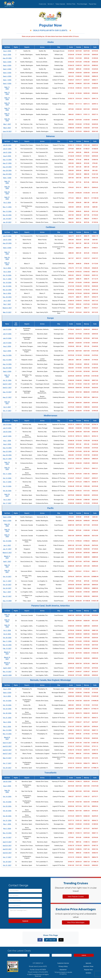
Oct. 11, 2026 (7, 279)
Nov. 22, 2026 (7, 290)
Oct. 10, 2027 (7, 576)
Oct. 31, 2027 (7, 865)
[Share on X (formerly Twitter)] (61, 940)
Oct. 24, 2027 (7, 584)
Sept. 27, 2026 (7, 198)
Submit (25, 921)
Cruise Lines (42, 4)
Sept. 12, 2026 (7, 93)
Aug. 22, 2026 (7, 451)
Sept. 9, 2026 (7, 83)
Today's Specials (60, 4)
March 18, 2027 (7, 658)
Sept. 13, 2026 (7, 376)
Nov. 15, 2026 (7, 211)
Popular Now (92, 4)
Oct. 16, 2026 (7, 796)
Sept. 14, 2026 (7, 98)
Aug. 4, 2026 (7, 351)
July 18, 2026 (7, 424)
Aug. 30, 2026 (7, 174)
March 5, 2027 (7, 552)
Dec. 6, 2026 (7, 293)
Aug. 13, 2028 (7, 601)
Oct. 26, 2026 (7, 491)
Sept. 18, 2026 (7, 104)
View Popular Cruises (76, 896)
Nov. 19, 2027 (7, 671)
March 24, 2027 (7, 663)
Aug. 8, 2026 (7, 156)
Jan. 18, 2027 (7, 219)
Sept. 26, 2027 (7, 571)
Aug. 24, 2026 (7, 167)
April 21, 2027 (7, 384)
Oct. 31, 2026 (7, 380)
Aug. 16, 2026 (7, 355)
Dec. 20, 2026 (7, 297)
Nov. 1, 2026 (7, 824)
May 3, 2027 (7, 128)
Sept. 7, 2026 (7, 80)
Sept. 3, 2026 (7, 62)
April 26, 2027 (7, 853)
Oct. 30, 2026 (7, 637)
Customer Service (63, 963)
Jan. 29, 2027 (7, 222)
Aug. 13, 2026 (7, 159)
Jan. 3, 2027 (7, 300)
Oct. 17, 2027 (7, 411)
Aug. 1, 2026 (7, 440)
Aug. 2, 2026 (7, 51)
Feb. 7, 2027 (7, 304)
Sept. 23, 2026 (7, 525)
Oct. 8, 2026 (7, 634)
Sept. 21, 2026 (7, 114)
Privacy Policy (63, 966)
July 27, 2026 (7, 149)
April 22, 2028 (7, 675)
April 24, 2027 (7, 750)
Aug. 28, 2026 (7, 170)
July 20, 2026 (7, 145)
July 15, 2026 (7, 329)
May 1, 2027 (7, 124)
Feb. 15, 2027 (7, 648)
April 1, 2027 (7, 561)
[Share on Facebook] (40, 940)
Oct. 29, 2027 (7, 768)
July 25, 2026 (7, 432)
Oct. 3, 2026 (7, 272)
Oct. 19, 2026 (7, 486)
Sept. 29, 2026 (7, 626)
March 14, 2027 (7, 557)
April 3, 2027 (7, 668)
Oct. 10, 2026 (7, 275)
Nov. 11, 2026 (7, 207)
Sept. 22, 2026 (7, 468)
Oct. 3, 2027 (7, 407)
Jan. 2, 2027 (7, 545)
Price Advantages (82, 4)
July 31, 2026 (7, 152)
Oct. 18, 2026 (7, 282)
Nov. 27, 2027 (7, 596)
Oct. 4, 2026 (7, 696)
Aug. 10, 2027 (7, 392)
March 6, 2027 (7, 308)
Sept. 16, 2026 (7, 463)
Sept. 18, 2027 (7, 566)
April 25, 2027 (7, 849)
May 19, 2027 (7, 312)
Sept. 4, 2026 (7, 65)
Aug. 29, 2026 (7, 58)
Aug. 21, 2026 (7, 163)
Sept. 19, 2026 (7, 109)
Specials (88, 963)
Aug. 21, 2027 (7, 397)
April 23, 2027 (7, 746)
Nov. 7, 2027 (7, 592)
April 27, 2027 (7, 753)
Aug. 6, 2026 (7, 54)
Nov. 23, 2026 (7, 215)
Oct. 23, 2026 (7, 709)
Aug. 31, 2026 (7, 459)
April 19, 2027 (7, 743)
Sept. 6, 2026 (7, 76)
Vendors (88, 973)
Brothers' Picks (71, 4)
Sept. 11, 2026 (7, 88)
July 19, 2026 (7, 236)
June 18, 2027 (7, 131)
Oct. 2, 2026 (7, 202)
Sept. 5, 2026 (7, 69)
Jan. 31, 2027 (7, 549)
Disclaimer (63, 969)
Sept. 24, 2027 (7, 402)
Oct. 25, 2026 (7, 806)
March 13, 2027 (7, 653)
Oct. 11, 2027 (7, 581)
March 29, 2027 (7, 738)
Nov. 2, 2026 (7, 722)
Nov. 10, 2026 (7, 730)
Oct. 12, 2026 (7, 478)
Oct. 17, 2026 (7, 482)
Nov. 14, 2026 (7, 734)
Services (51, 4)
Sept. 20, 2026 (7, 187)
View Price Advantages (75, 922)
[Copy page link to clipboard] (50, 940)
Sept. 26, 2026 (7, 119)
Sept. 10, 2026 (7, 182)
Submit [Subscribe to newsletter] (84, 955)
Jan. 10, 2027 (7, 837)
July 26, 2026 (7, 781)
